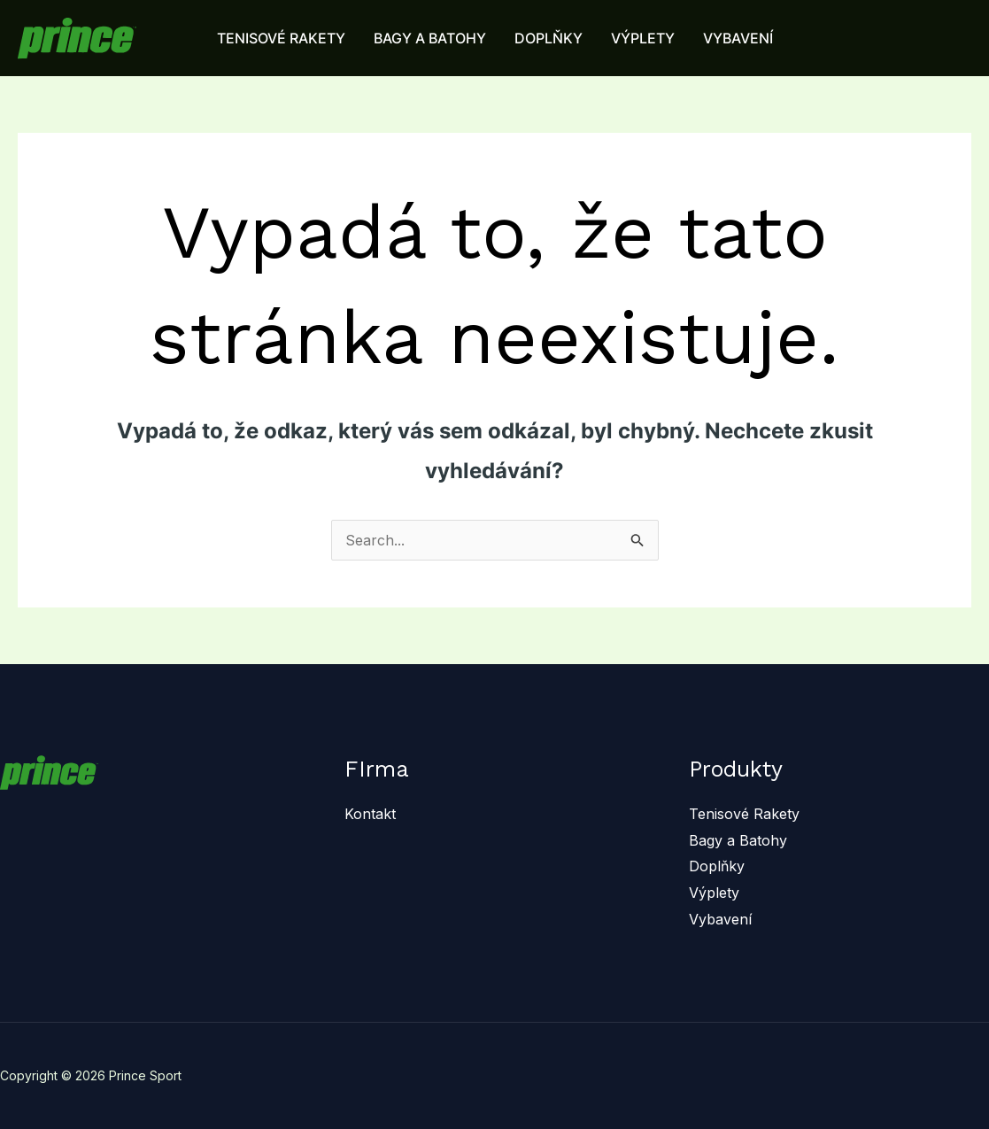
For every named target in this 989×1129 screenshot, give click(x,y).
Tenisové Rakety (744, 814)
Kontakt (370, 814)
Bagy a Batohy (738, 840)
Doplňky (717, 866)
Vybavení (720, 919)
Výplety (714, 892)
